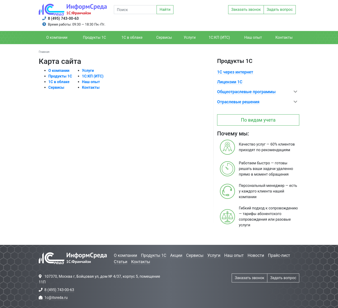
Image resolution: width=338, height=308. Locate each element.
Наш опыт (253, 37)
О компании (56, 37)
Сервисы (164, 37)
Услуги (190, 37)
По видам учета (258, 120)
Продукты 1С (94, 37)
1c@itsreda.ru (56, 297)
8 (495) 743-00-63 (63, 18)
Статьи (120, 261)
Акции (176, 255)
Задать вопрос (280, 9)
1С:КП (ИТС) (219, 37)
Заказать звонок (246, 9)
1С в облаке (131, 37)
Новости (256, 255)
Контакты (283, 37)
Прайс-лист (279, 255)
